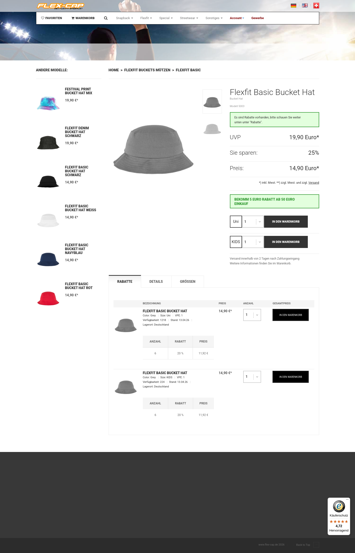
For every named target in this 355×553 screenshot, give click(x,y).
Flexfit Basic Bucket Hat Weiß (80, 208)
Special (166, 18)
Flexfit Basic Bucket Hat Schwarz (76, 171)
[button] (237, 18)
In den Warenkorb (286, 221)
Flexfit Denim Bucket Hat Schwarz (77, 132)
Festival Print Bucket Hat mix (78, 91)
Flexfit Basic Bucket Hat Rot (79, 286)
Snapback (124, 18)
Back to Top (307, 545)
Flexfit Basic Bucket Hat (165, 311)
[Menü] (347, 500)
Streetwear (189, 18)
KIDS (236, 242)
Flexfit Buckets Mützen (147, 70)
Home (114, 70)
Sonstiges (214, 18)
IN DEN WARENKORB (290, 315)
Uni (236, 221)
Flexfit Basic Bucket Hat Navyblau (76, 249)
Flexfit (146, 18)
